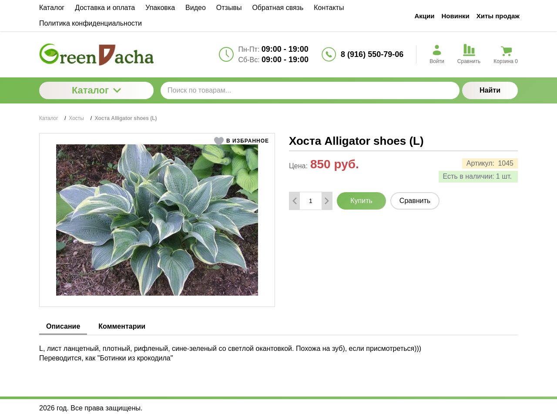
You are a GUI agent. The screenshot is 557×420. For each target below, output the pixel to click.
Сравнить (414, 200)
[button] (241, 141)
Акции (425, 16)
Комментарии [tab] (121, 326)
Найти (490, 90)
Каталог (96, 90)
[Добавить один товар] (327, 201)
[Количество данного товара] (311, 200)
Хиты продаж (498, 16)
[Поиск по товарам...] (310, 90)
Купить (361, 200)
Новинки (456, 16)
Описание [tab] (63, 326)
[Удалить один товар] (294, 201)
